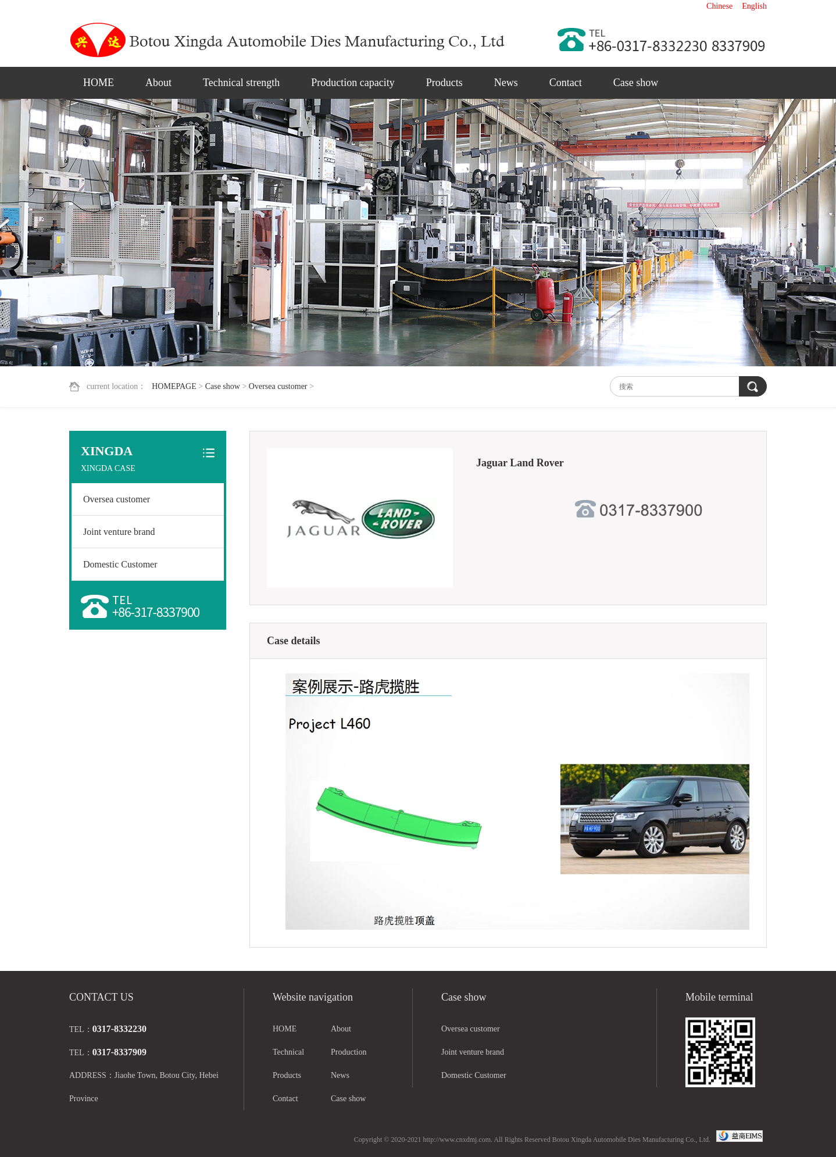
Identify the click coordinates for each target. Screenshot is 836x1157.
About (158, 82)
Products (444, 82)
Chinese (719, 6)
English (754, 6)
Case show (636, 82)
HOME (98, 82)
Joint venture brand (119, 532)
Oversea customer (278, 386)
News (506, 82)
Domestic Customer (120, 564)
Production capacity (352, 82)
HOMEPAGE (174, 386)
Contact (565, 82)
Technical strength (241, 82)
